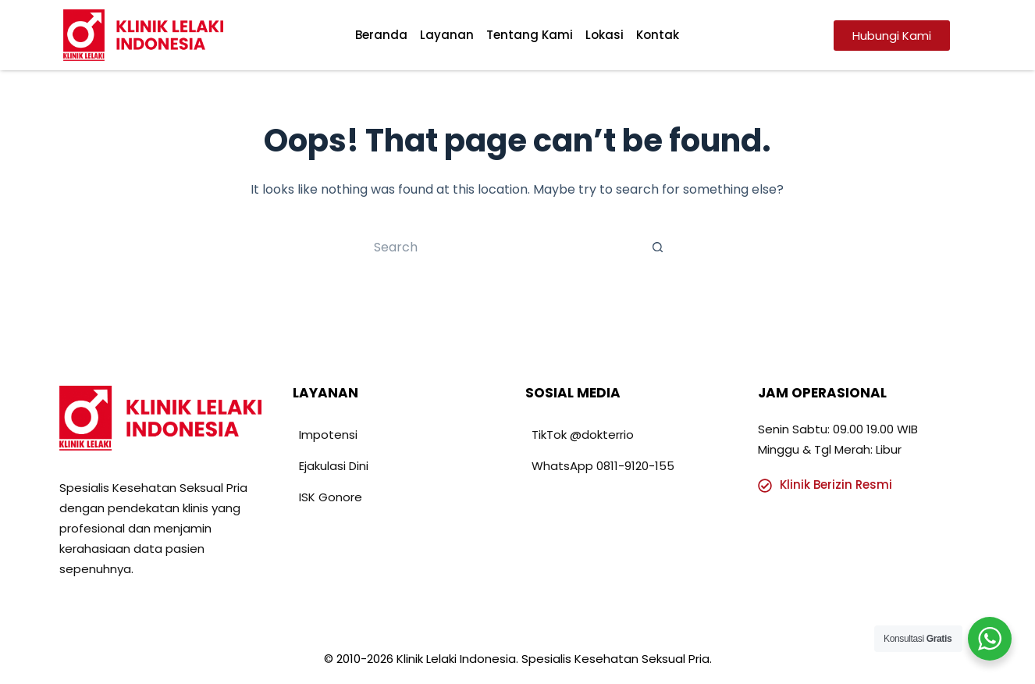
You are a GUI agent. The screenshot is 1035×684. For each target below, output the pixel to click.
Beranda (381, 35)
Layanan (447, 35)
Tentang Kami (529, 35)
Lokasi (604, 35)
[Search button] (658, 246)
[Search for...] (501, 246)
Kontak (657, 35)
